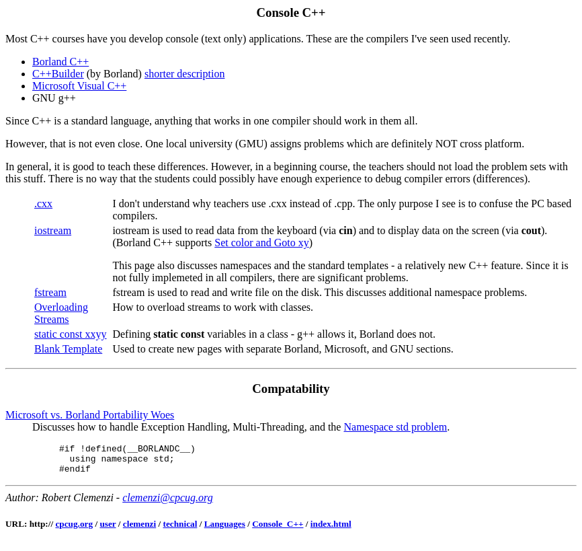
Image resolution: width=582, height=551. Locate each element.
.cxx (43, 203)
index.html (330, 530)
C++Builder (58, 73)
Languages (224, 530)
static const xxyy (70, 334)
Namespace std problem (395, 427)
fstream (50, 292)
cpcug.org (74, 530)
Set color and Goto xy (261, 242)
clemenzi (139, 530)
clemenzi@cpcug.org (167, 503)
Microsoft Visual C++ (79, 85)
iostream (52, 230)
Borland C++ (60, 61)
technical (180, 530)
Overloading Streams (61, 313)
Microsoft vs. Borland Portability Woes (89, 414)
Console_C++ (277, 530)
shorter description (184, 73)
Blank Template (68, 349)
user (107, 530)
